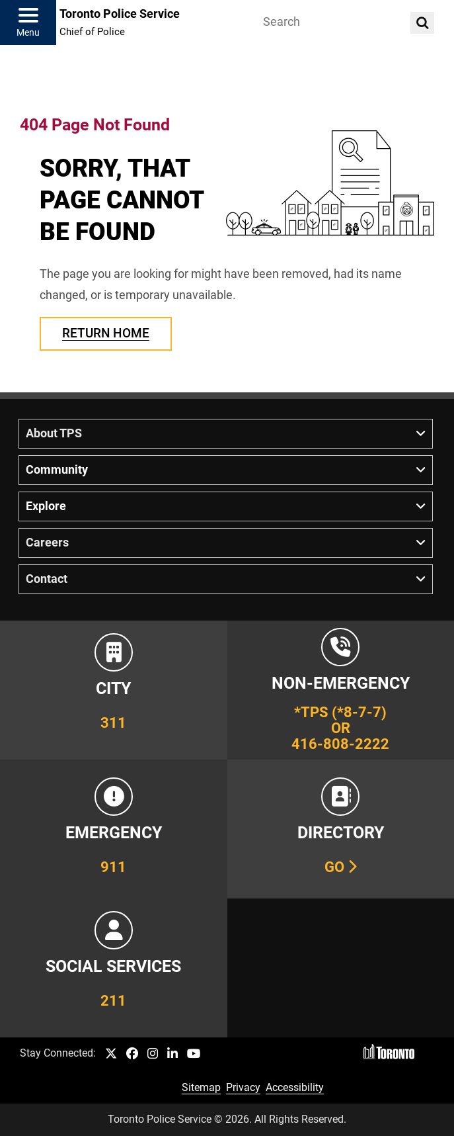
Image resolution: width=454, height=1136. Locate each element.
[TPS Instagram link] (152, 1054)
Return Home (105, 333)
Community (57, 469)
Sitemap (201, 1087)
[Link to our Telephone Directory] (341, 829)
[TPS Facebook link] (132, 1054)
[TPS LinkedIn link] (172, 1054)
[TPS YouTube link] (194, 1054)
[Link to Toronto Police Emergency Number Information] (113, 829)
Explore (46, 506)
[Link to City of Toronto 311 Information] (113, 690)
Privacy (243, 1087)
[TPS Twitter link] (111, 1054)
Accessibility (295, 1087)
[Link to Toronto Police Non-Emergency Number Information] (341, 690)
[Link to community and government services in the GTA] (113, 967)
